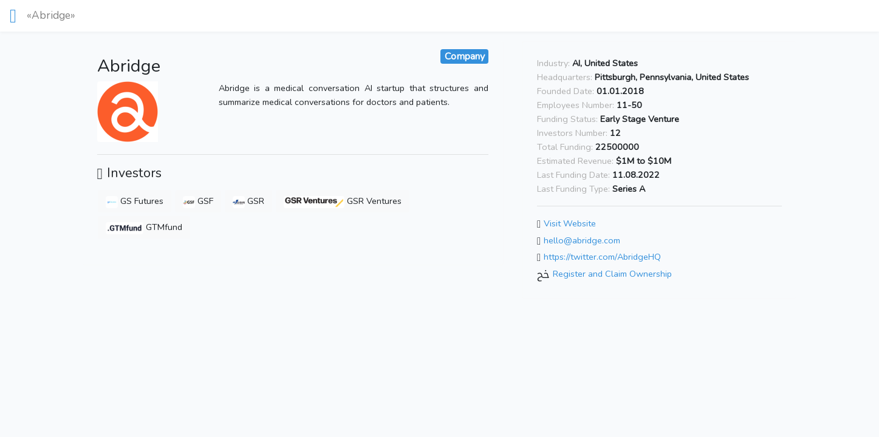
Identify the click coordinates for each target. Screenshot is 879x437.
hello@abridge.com (582, 240)
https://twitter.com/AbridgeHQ (602, 257)
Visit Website (570, 223)
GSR (248, 201)
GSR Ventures (343, 201)
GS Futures (134, 201)
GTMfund (144, 227)
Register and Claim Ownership (612, 274)
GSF (198, 201)
